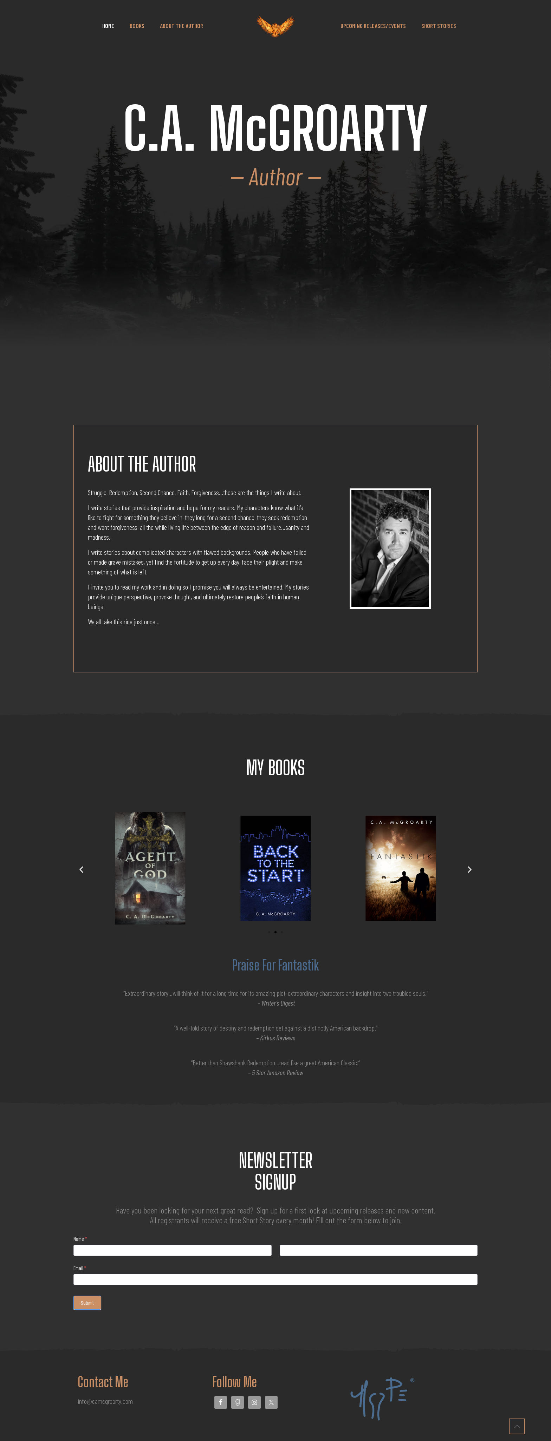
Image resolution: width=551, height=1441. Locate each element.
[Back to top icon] (517, 1426)
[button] (81, 869)
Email (79, 1268)
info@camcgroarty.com (105, 1401)
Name (80, 1239)
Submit (87, 1302)
